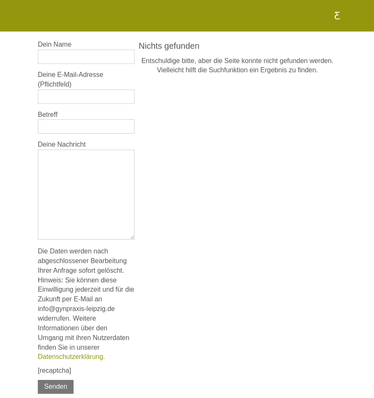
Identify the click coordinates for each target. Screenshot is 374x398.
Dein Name (86, 52)
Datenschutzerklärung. (71, 356)
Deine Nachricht (86, 190)
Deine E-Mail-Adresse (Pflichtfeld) (86, 87)
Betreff (86, 122)
